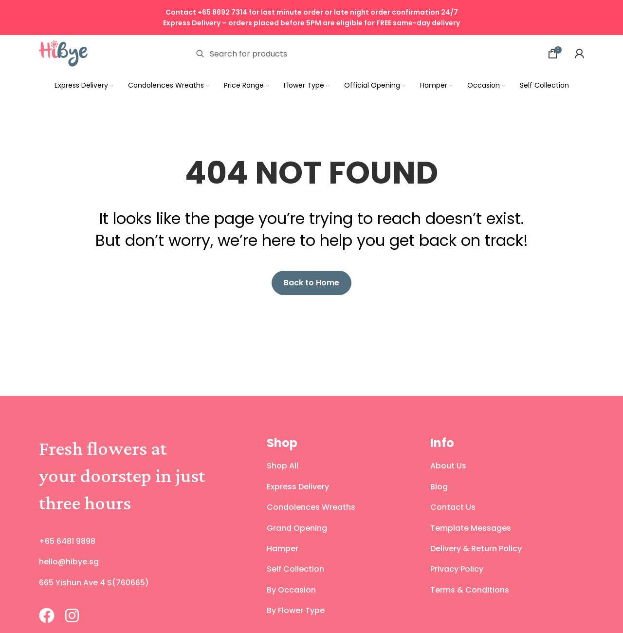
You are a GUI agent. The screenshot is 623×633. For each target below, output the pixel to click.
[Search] (318, 53)
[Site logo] (63, 52)
